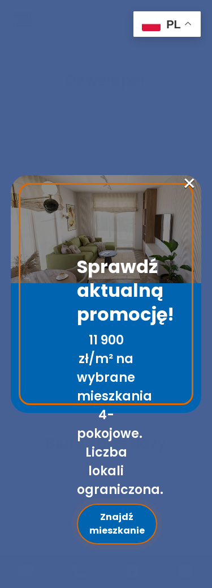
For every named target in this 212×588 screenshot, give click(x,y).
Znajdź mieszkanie (117, 523)
